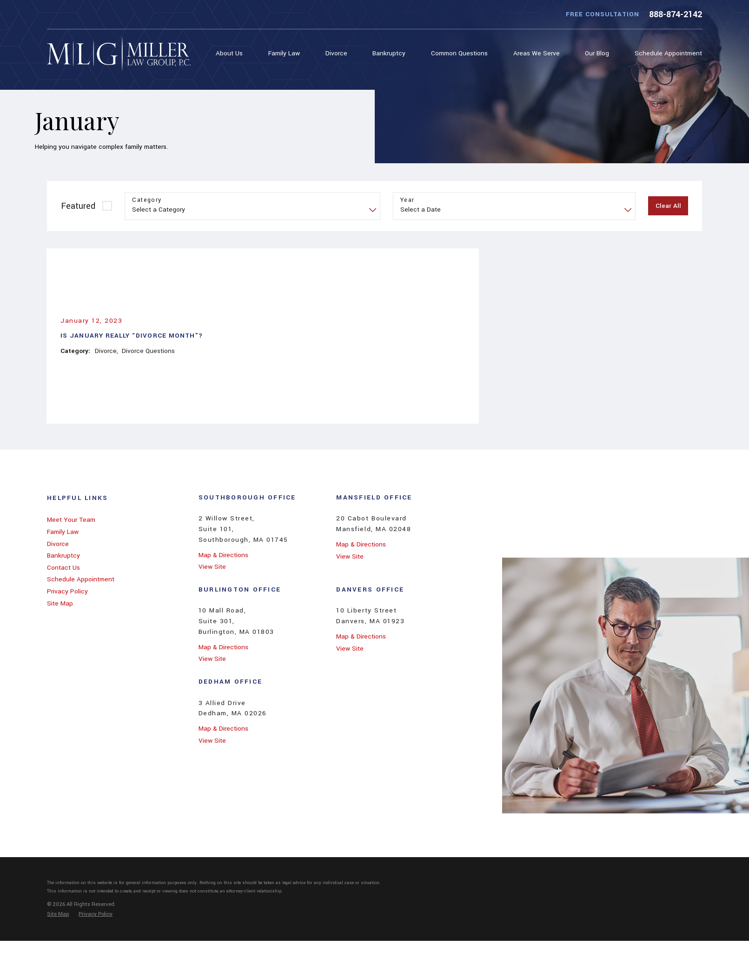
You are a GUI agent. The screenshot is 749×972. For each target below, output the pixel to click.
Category (146, 200)
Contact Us (63, 567)
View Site (212, 566)
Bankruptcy (63, 555)
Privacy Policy (67, 591)
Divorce (58, 543)
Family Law (63, 531)
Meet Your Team (71, 519)
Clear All (668, 205)
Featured (78, 206)
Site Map (60, 603)
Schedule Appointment (80, 579)
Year (407, 200)
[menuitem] (231, 53)
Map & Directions (223, 555)
